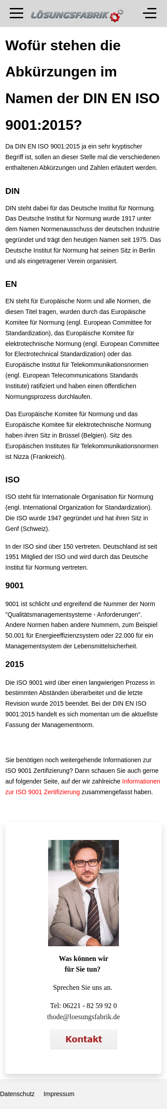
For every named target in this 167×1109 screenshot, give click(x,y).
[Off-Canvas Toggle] (149, 13)
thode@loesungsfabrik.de (83, 1017)
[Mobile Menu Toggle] (16, 13)
